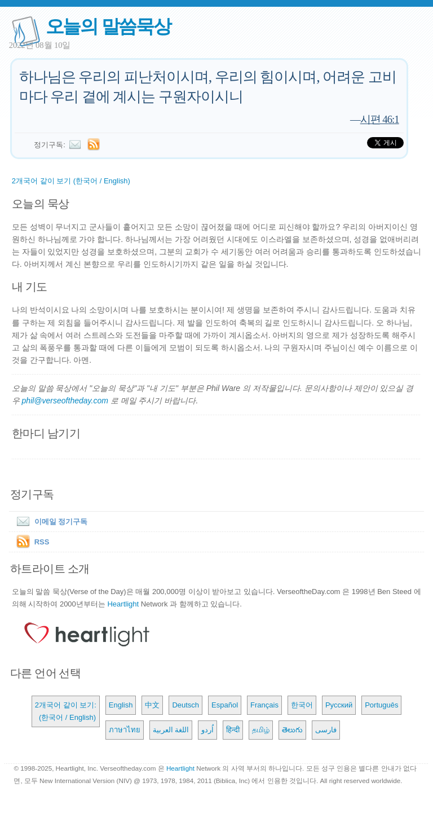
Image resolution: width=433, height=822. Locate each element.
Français (264, 705)
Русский (338, 705)
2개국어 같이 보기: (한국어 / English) (65, 711)
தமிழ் (260, 730)
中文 (152, 705)
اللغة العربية (171, 730)
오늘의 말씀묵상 (108, 26)
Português (381, 705)
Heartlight (123, 604)
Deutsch (185, 705)
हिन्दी (233, 730)
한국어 (302, 705)
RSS (42, 542)
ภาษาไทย (124, 730)
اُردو (207, 730)
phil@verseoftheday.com (65, 400)
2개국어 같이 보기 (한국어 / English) (71, 181)
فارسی (326, 730)
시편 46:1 (379, 119)
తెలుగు (292, 730)
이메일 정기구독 (50, 521)
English (121, 705)
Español (224, 705)
